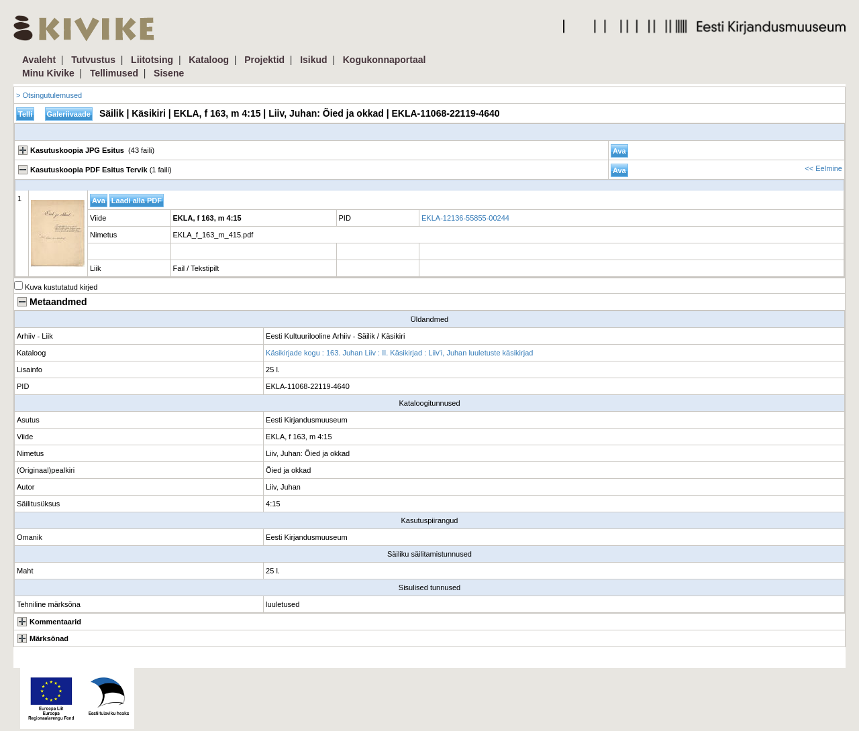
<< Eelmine (823, 168)
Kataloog (209, 59)
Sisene (169, 73)
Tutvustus (93, 59)
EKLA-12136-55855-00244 (465, 218)
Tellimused (114, 73)
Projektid (264, 59)
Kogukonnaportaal (384, 59)
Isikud (313, 59)
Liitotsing (152, 59)
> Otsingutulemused (49, 95)
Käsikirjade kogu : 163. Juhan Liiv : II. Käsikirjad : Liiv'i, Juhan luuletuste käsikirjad (399, 353)
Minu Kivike (48, 73)
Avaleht (39, 59)
